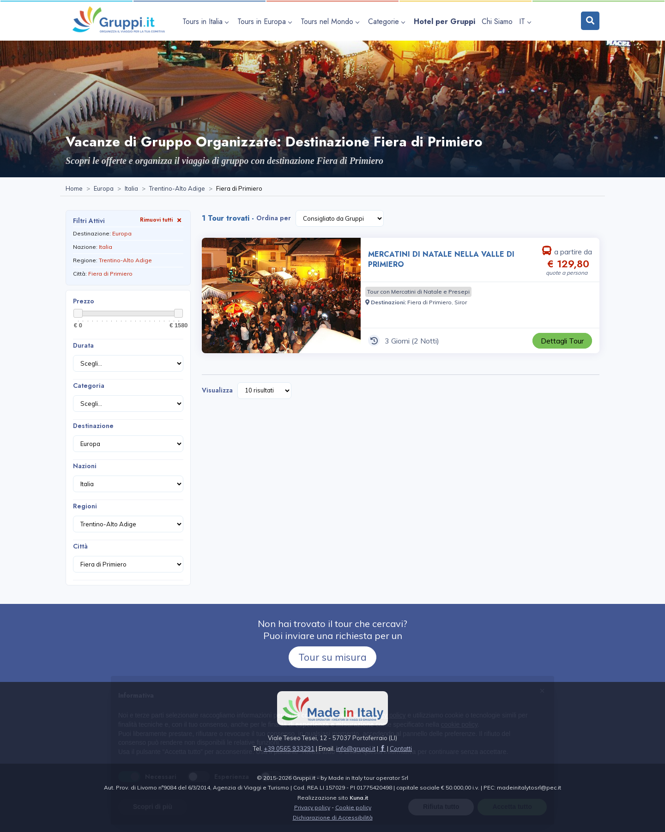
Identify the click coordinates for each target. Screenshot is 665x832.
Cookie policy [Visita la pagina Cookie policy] (353, 807)
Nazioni (85, 465)
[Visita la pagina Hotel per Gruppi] (444, 21)
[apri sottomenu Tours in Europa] (265, 21)
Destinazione (93, 425)
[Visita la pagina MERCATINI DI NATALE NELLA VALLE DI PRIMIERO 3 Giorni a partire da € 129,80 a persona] (281, 295)
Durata (83, 345)
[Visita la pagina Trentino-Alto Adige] (177, 188)
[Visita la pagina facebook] (383, 748)
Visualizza (217, 390)
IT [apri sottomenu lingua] (525, 21)
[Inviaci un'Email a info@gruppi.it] (355, 748)
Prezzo (83, 301)
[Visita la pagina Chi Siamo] (497, 21)
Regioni (85, 506)
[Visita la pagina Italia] (131, 188)
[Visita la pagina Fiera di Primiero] (429, 302)
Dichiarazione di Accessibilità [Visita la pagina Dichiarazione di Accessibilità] (333, 817)
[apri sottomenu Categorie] (388, 21)
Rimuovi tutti (161, 219)
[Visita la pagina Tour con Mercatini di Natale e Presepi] (418, 292)
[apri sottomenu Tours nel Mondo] (331, 21)
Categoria (88, 385)
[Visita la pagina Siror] (460, 302)
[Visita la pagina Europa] (104, 188)
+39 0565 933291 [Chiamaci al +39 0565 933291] (289, 748)
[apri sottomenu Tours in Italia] (206, 21)
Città (80, 546)
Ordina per (273, 218)
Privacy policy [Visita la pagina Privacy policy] (312, 807)
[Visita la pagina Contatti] (401, 748)
